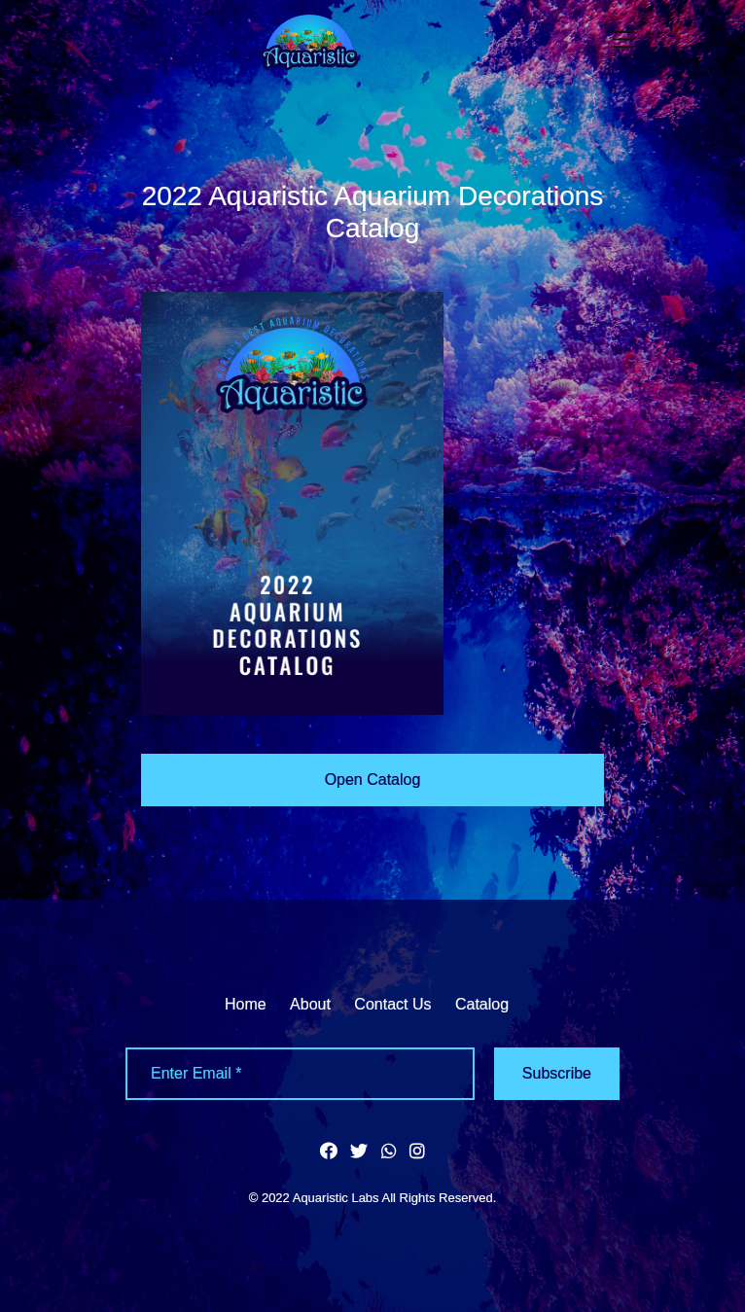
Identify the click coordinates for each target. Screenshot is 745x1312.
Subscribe (556, 1073)
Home (245, 1004)
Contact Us (392, 1004)
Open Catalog (373, 779)
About (310, 1004)
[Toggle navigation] (624, 39)
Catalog (482, 1004)
